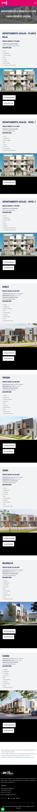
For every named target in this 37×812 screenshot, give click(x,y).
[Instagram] (6, 798)
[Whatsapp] (1, 798)
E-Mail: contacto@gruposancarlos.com (8, 794)
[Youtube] (8, 798)
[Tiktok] (11, 798)
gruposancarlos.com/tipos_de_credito (25, 757)
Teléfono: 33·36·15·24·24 (6, 792)
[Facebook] (3, 798)
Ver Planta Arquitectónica (9, 97)
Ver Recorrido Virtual (8, 103)
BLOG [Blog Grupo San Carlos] (18, 798)
